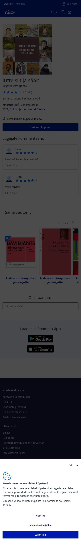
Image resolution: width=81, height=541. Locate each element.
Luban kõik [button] (40, 535)
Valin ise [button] (40, 515)
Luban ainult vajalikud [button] (40, 525)
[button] (72, 465)
